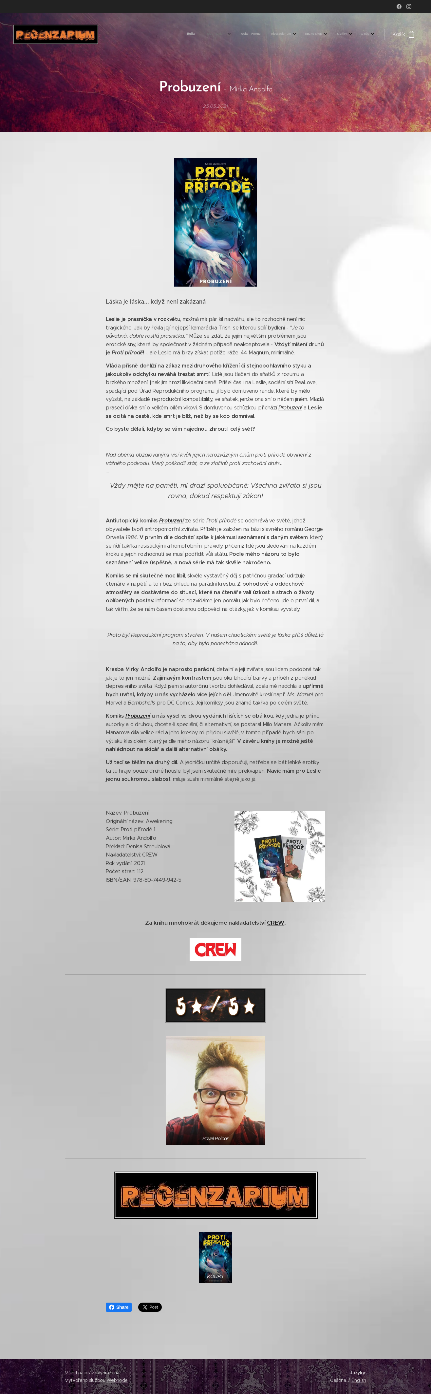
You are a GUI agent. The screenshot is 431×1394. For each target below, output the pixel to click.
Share (118, 1307)
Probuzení (290, 408)
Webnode (117, 1380)
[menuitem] (294, 34)
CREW (275, 922)
